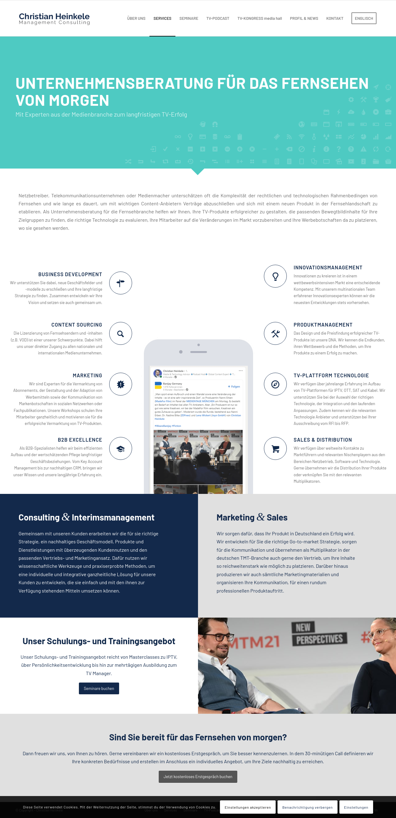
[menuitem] (136, 18)
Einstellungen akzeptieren (248, 807)
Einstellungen (356, 807)
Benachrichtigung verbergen (307, 807)
